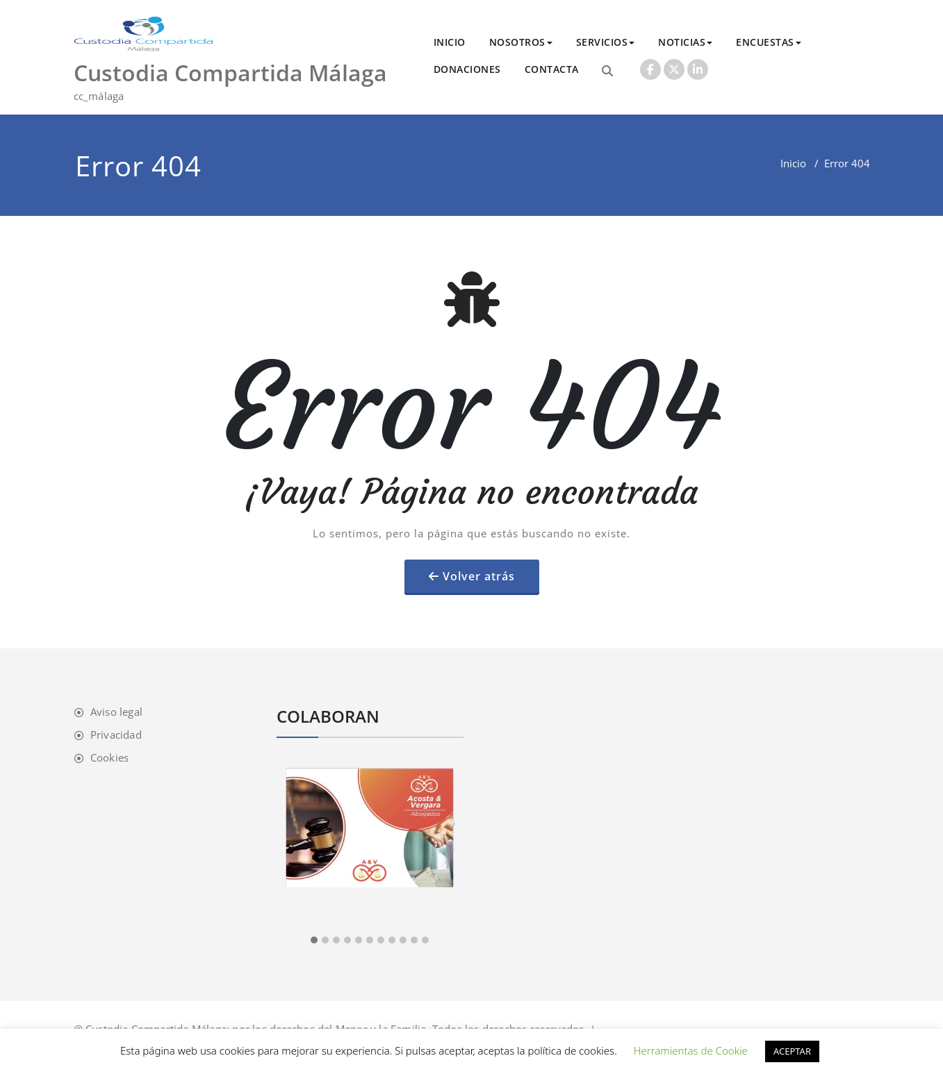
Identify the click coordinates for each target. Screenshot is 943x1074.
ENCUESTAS (768, 42)
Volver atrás (479, 576)
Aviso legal (116, 712)
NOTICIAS (685, 42)
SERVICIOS (605, 42)
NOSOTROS (520, 42)
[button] (314, 941)
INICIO (450, 42)
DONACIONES (467, 69)
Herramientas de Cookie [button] (691, 1050)
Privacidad (116, 734)
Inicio (793, 163)
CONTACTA (552, 69)
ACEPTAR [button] (792, 1051)
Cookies (109, 757)
